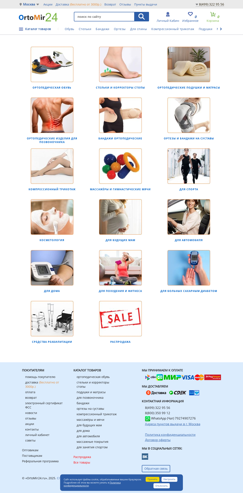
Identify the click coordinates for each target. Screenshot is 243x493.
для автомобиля (88, 436)
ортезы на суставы (90, 409)
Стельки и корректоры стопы (120, 87)
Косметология (52, 240)
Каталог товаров (38, 29)
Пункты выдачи (145, 4)
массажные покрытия (92, 442)
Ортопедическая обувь (52, 87)
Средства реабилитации (52, 342)
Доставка (78, 4)
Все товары (81, 462)
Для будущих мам (120, 240)
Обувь (69, 29)
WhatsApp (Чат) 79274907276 (170, 418)
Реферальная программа (40, 461)
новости (31, 413)
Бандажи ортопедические (120, 138)
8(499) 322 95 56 (211, 4)
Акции (47, 4)
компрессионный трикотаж (97, 414)
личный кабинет (37, 435)
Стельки (85, 29)
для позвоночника (90, 398)
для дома (83, 431)
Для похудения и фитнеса (120, 291)
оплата (30, 392)
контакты (32, 429)
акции (29, 424)
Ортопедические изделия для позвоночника (52, 140)
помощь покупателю (40, 377)
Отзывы (125, 4)
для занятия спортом (92, 447)
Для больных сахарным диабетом (188, 291)
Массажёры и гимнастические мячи (120, 189)
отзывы (30, 418)
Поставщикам (32, 456)
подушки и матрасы (91, 392)
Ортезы (120, 29)
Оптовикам (30, 450)
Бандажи (102, 29)
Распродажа (82, 457)
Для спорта (188, 189)
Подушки (206, 29)
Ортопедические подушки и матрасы (188, 87)
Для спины (138, 29)
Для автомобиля (189, 240)
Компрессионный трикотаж (172, 29)
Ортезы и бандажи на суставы (189, 138)
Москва (29, 4)
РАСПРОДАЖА (120, 342)
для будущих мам (89, 425)
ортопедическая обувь (93, 377)
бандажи (83, 403)
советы (30, 440)
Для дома (52, 291)
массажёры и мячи (90, 420)
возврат (31, 398)
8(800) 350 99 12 (157, 413)
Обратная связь (156, 469)
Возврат (110, 4)
